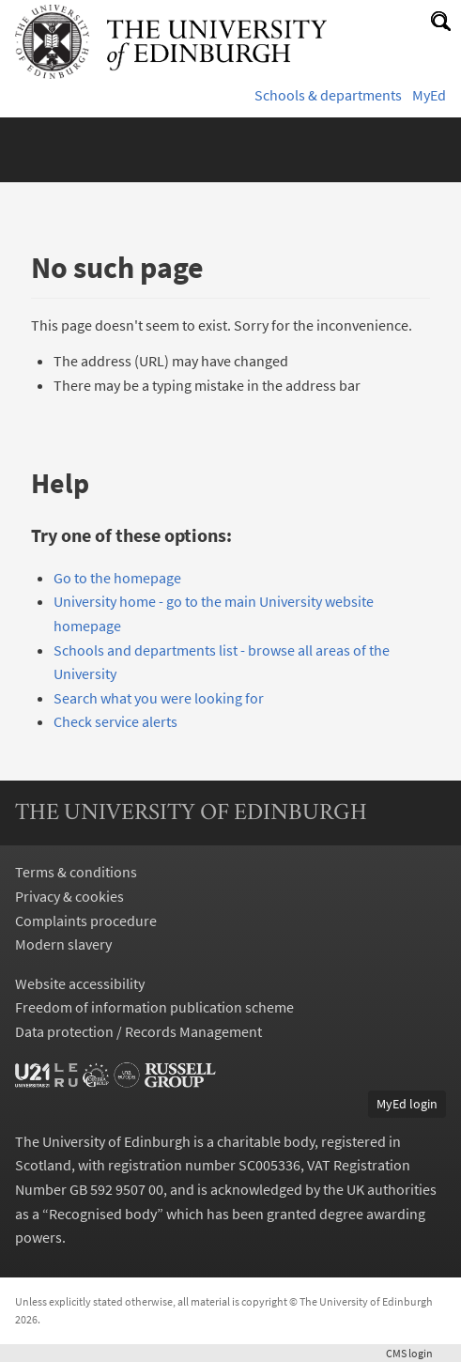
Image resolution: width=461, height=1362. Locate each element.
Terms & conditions (76, 871)
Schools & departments (328, 94)
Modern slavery (63, 944)
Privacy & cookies (69, 896)
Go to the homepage (117, 577)
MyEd (429, 94)
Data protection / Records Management (138, 1031)
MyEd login (407, 1103)
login (416, 1353)
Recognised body (103, 1213)
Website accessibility (80, 983)
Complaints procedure (86, 920)
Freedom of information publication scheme (154, 1007)
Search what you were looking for (159, 698)
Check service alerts (115, 721)
